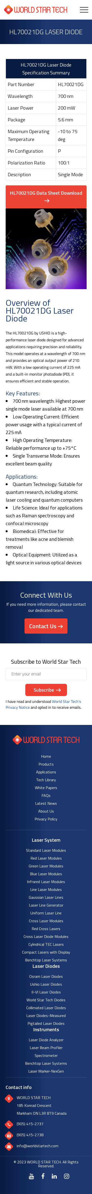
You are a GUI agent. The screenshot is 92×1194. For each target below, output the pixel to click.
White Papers (46, 788)
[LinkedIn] (54, 1176)
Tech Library (46, 780)
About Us (46, 811)
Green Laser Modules (46, 866)
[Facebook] (43, 1176)
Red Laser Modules (46, 858)
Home (46, 756)
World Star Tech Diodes (46, 1000)
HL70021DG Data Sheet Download (46, 193)
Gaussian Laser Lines (46, 897)
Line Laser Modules (46, 889)
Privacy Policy (46, 819)
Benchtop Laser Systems (46, 960)
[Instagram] (66, 1176)
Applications (46, 772)
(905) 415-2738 (30, 1135)
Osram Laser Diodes (46, 976)
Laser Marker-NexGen (46, 1071)
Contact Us (42, 626)
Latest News (46, 803)
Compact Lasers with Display (46, 952)
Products (46, 764)
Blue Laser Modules (46, 874)
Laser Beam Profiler (46, 1048)
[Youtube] (31, 1176)
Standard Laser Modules (46, 850)
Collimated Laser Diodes (46, 1008)
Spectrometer (46, 1055)
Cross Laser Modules (46, 921)
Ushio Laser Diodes (46, 984)
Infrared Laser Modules (46, 882)
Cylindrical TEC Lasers (46, 944)
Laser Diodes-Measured (46, 1015)
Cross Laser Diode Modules (46, 936)
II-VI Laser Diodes (46, 992)
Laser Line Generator (46, 905)
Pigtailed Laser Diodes (46, 1023)
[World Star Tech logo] (46, 743)
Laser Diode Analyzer (46, 1040)
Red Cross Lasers (46, 929)
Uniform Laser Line (46, 913)
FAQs (46, 795)
